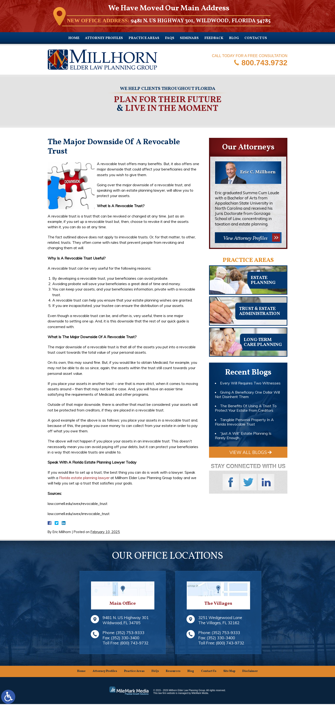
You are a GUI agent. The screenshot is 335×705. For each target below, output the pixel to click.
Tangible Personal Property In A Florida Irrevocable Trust (244, 421)
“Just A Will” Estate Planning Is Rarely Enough (243, 435)
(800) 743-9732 (134, 643)
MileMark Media (200, 694)
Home (73, 38)
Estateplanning (263, 280)
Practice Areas (144, 38)
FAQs (169, 38)
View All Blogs (248, 452)
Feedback (213, 38)
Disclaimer (250, 672)
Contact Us (255, 38)
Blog (234, 38)
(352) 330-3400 (125, 638)
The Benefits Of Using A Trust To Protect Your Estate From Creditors (246, 408)
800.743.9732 (264, 62)
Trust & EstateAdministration (259, 311)
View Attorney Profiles (245, 238)
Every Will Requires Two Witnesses (250, 383)
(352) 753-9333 (130, 633)
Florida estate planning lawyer (84, 477)
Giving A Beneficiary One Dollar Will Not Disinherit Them (247, 394)
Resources (173, 672)
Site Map (229, 672)
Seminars (189, 38)
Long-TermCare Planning (263, 342)
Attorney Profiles (104, 38)
